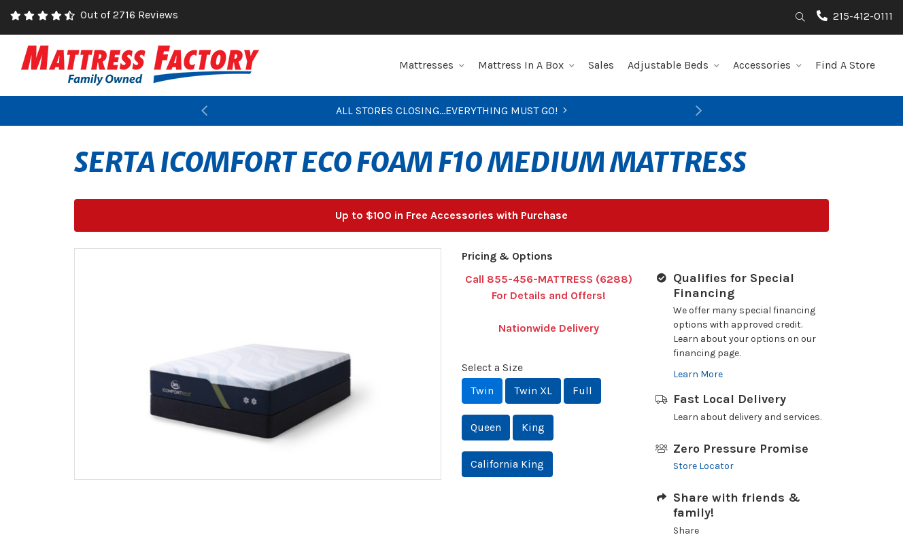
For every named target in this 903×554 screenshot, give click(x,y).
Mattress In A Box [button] (526, 64)
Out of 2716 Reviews (129, 14)
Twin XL (533, 390)
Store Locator (703, 466)
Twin (482, 390)
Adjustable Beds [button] (673, 64)
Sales (601, 64)
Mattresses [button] (431, 64)
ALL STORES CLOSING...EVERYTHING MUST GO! (451, 110)
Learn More (698, 374)
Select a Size (492, 367)
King (533, 427)
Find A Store (845, 64)
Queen (486, 427)
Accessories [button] (767, 64)
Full (582, 390)
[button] (204, 111)
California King (507, 463)
